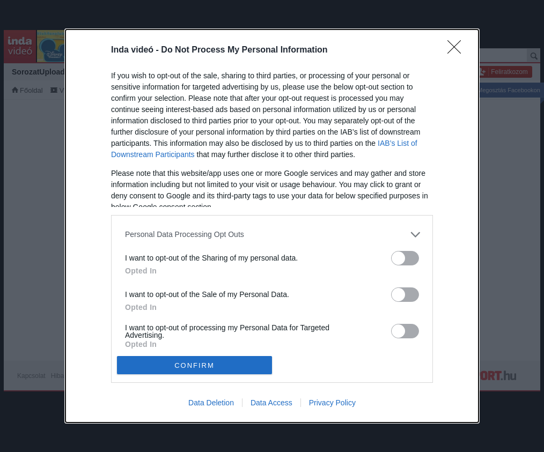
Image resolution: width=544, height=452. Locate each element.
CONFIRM (194, 365)
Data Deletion (211, 402)
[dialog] (272, 226)
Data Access (271, 402)
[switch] (405, 258)
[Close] (457, 50)
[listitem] (272, 234)
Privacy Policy (332, 402)
